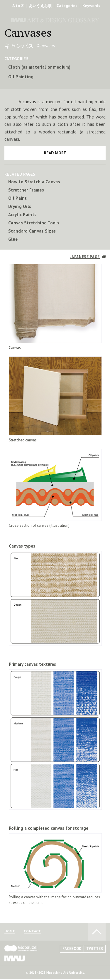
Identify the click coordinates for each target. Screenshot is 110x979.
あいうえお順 (40, 6)
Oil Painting (21, 76)
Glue (13, 239)
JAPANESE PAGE (85, 256)
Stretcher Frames (26, 190)
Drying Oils (19, 206)
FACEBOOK (71, 948)
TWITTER (94, 948)
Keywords (91, 6)
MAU (14, 958)
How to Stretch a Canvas (34, 181)
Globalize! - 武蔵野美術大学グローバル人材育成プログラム (20, 948)
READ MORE (55, 152)
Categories (67, 6)
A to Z (18, 6)
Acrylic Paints (22, 214)
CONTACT (32, 931)
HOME (9, 931)
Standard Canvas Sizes (32, 231)
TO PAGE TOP (97, 932)
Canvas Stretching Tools (33, 223)
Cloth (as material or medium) (39, 67)
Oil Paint (17, 198)
